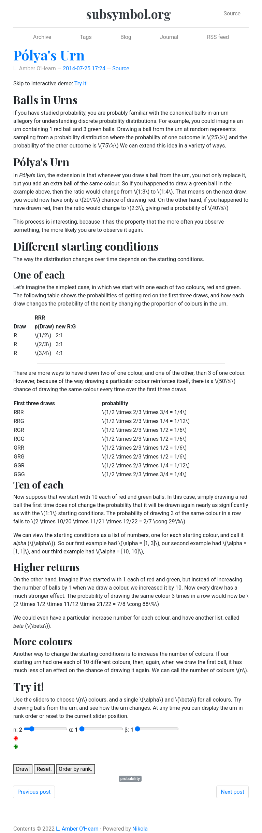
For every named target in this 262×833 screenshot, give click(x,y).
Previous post (33, 792)
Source (232, 13)
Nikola (140, 828)
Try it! (81, 83)
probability (130, 778)
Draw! (23, 769)
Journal (169, 37)
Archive (42, 37)
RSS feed (218, 37)
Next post (232, 792)
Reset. (44, 769)
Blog (125, 37)
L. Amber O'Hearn (77, 828)
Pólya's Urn (49, 55)
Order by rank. (75, 769)
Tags (86, 37)
